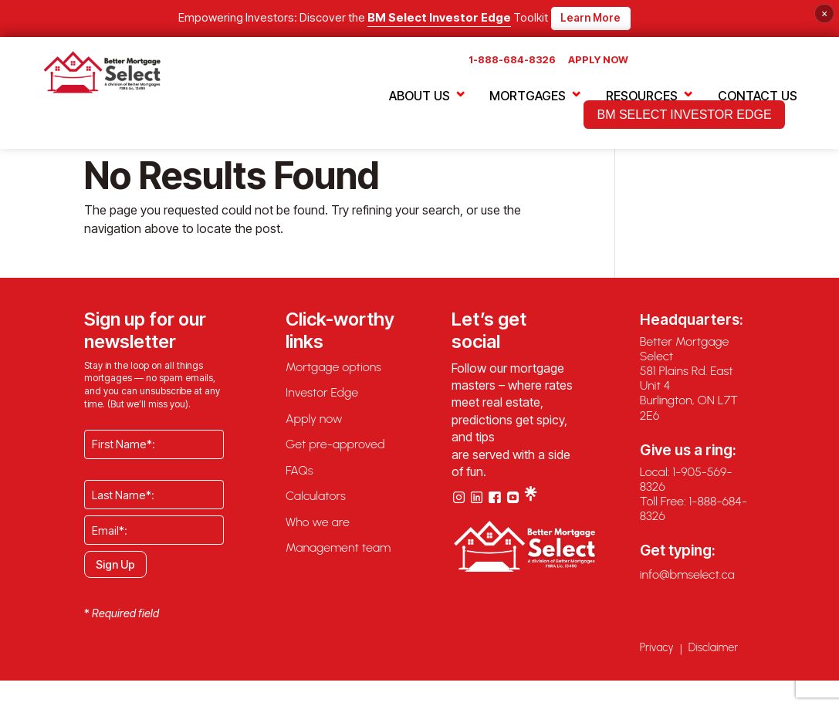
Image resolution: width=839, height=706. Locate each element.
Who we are (318, 531)
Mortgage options (333, 375)
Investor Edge (322, 401)
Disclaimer (713, 657)
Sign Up (115, 572)
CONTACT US (757, 97)
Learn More (590, 18)
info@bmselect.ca (687, 583)
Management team (338, 556)
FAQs (299, 479)
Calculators (316, 505)
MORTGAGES (527, 97)
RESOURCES (642, 97)
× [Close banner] (824, 13)
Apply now (314, 427)
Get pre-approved (335, 453)
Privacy (657, 657)
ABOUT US (419, 97)
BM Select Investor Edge (439, 18)
